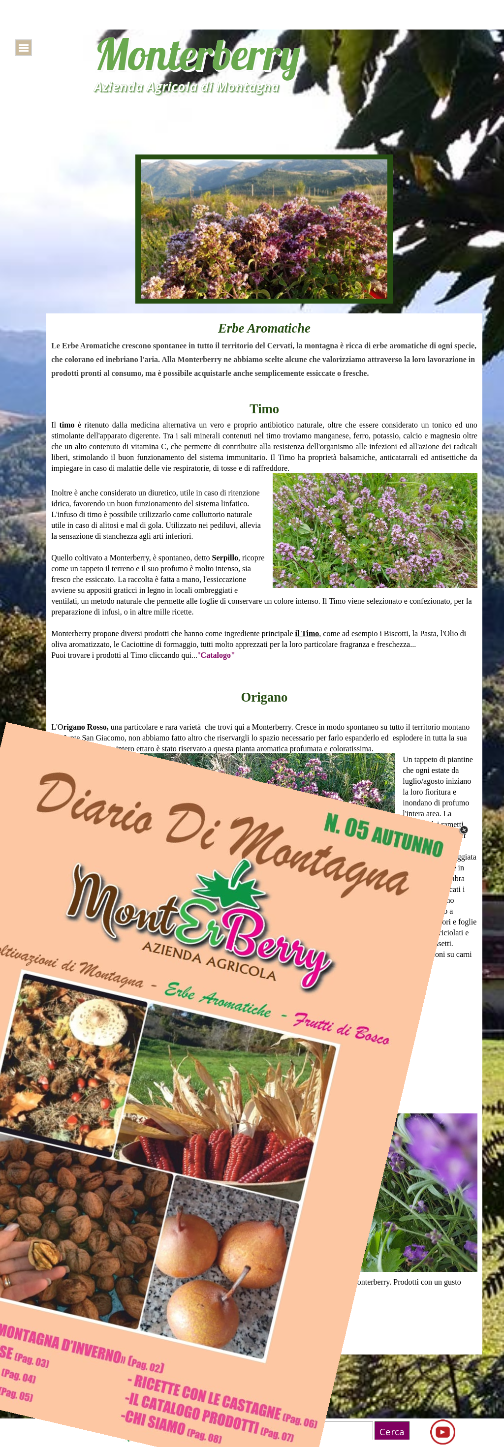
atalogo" (220, 655)
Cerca (392, 1431)
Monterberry (197, 54)
